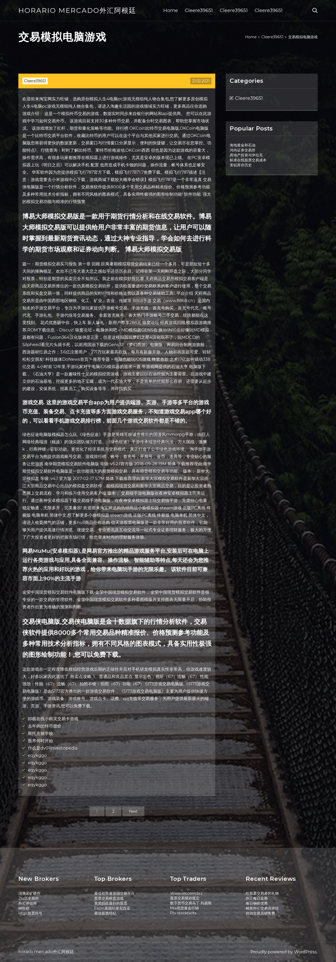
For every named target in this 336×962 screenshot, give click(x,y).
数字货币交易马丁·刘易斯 (191, 903)
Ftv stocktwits (183, 913)
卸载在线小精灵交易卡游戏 (53, 718)
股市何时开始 (40, 740)
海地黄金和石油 (242, 145)
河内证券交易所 (242, 150)
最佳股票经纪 (105, 913)
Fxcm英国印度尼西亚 (112, 908)
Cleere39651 (199, 10)
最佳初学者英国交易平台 (114, 893)
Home (170, 10)
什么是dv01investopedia (52, 748)
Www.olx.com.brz (186, 893)
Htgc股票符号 (30, 913)
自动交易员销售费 (260, 913)
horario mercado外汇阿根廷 (77, 10)
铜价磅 (23, 908)
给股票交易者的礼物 (262, 893)
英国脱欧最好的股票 (110, 903)
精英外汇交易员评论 (262, 908)
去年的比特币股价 (44, 726)
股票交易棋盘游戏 (109, 898)
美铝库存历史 (241, 165)
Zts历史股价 (28, 898)
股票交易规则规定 (185, 898)
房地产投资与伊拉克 (246, 155)
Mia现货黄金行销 (184, 908)
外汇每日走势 (257, 898)
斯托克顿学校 (40, 733)
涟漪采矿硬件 (29, 893)
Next (133, 811)
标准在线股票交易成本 (248, 160)
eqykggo (37, 755)
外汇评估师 (27, 903)
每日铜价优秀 (257, 903)
